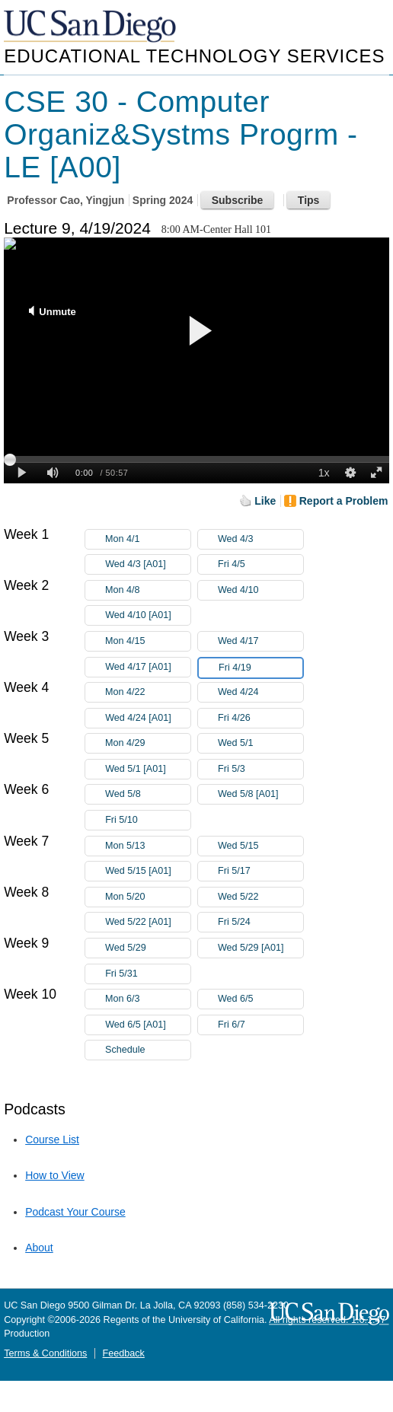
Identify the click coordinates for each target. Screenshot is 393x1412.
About (39, 1247)
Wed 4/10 (260, 590)
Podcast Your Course (75, 1212)
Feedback (124, 1353)
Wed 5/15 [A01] (147, 871)
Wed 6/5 (260, 999)
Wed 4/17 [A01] (147, 667)
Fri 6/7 (260, 1024)
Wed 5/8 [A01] (260, 794)
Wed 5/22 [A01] (147, 922)
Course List (52, 1139)
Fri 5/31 (147, 973)
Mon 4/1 (147, 539)
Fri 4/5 (260, 564)
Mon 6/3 (147, 999)
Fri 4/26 (260, 718)
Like (265, 501)
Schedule (125, 1049)
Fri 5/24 (260, 922)
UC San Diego (91, 27)
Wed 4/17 (260, 641)
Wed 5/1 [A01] (147, 769)
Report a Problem (343, 501)
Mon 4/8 (147, 590)
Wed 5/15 (260, 846)
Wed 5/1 (260, 743)
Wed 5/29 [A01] (260, 948)
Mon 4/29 (147, 743)
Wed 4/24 (260, 692)
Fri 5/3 (260, 769)
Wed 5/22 (260, 897)
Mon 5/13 (147, 846)
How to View (55, 1175)
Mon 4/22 (147, 692)
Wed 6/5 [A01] (147, 1024)
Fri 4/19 (260, 667)
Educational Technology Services (194, 56)
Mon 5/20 (147, 897)
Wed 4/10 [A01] (147, 615)
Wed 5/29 (147, 948)
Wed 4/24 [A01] (147, 718)
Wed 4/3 (260, 539)
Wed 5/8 (147, 794)
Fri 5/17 (260, 871)
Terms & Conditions (45, 1353)
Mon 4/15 (147, 641)
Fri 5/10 (147, 820)
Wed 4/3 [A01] (147, 564)
